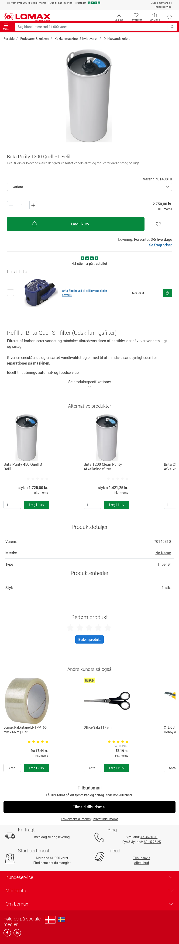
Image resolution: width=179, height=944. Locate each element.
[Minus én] (33, 205)
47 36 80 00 (149, 837)
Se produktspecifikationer (89, 383)
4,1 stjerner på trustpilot (89, 263)
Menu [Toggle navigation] (6, 27)
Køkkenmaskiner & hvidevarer (76, 38)
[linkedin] (16, 934)
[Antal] (12, 505)
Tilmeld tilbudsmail (90, 807)
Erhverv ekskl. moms (76, 819)
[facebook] (7, 934)
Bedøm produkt (89, 639)
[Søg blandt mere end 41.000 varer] (91, 27)
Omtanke (164, 2)
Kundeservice (163, 6)
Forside (8, 38)
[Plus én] (11, 205)
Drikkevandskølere (116, 38)
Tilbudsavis (141, 858)
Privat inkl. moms (105, 819)
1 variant (16, 187)
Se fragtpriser (160, 245)
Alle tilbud (141, 863)
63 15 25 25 (152, 842)
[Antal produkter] (22, 205)
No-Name (163, 552)
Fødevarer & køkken (34, 38)
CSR (153, 2)
